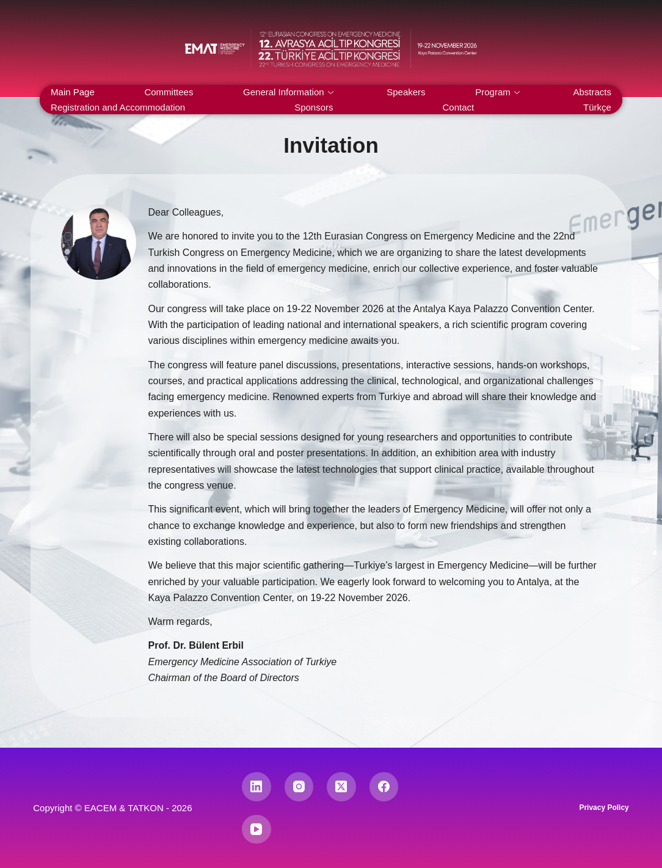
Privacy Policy (603, 807)
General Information (288, 92)
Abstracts (592, 92)
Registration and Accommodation (118, 107)
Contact (458, 107)
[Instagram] (299, 786)
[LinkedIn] (256, 786)
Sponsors (313, 107)
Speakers (406, 92)
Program (497, 92)
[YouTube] (256, 829)
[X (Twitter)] (341, 786)
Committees (168, 92)
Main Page (73, 92)
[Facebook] (384, 786)
